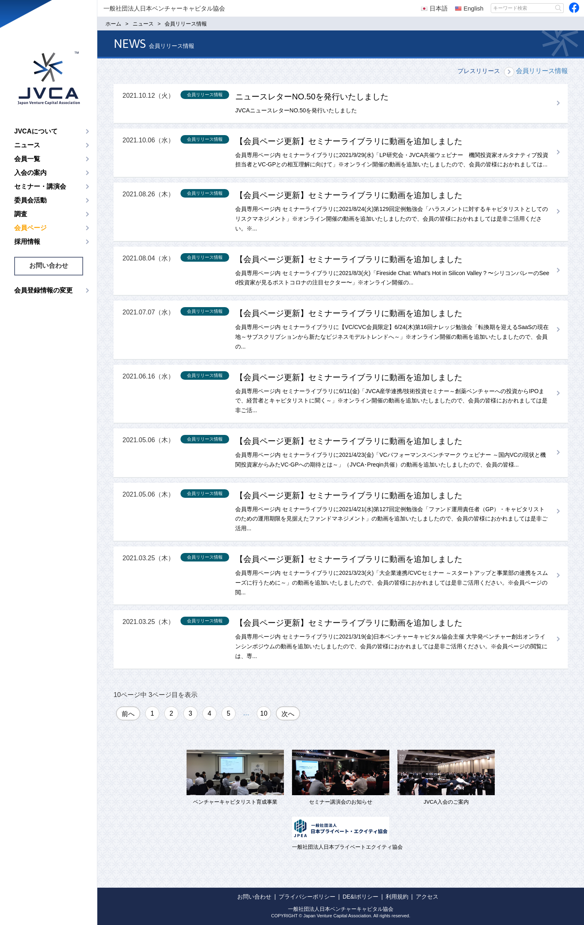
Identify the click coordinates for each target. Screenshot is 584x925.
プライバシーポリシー (307, 896)
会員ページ (30, 227)
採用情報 (27, 241)
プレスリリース (478, 70)
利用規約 (397, 896)
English (469, 8)
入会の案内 (30, 172)
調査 (20, 214)
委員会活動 (30, 200)
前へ (128, 713)
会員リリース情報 (542, 70)
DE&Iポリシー (361, 896)
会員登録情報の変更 (43, 290)
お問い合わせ (48, 265)
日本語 (434, 8)
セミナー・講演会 (40, 186)
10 (264, 713)
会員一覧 (27, 158)
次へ (287, 713)
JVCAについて (36, 131)
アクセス (427, 896)
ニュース (27, 145)
